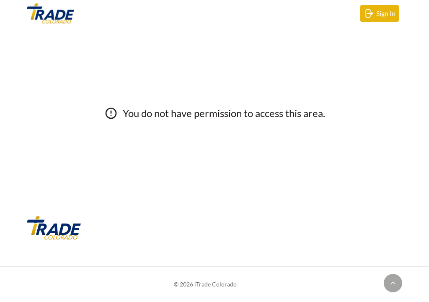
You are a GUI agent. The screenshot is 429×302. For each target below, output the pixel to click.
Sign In (381, 15)
